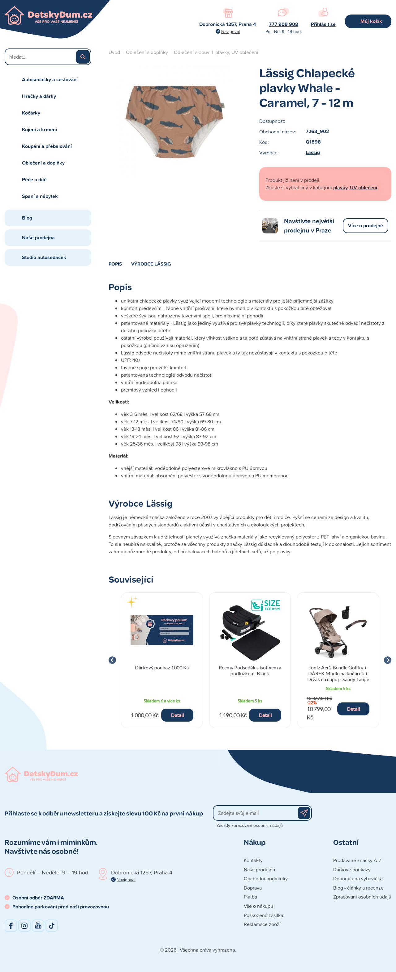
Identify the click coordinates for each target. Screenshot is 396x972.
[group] (162, 660)
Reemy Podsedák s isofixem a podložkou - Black (250, 670)
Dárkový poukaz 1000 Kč (162, 667)
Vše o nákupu (258, 906)
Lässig (313, 152)
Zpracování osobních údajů (362, 896)
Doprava (253, 887)
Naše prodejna (38, 237)
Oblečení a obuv (191, 52)
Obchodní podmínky (266, 878)
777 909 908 (283, 24)
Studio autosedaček (44, 257)
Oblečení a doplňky (43, 162)
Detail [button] (177, 715)
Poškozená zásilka (263, 915)
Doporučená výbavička (357, 878)
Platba (250, 896)
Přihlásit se (323, 24)
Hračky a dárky (39, 96)
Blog (27, 217)
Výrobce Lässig (151, 264)
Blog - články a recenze (358, 887)
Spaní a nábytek (40, 196)
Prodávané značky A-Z (357, 860)
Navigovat (230, 31)
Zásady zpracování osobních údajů (250, 825)
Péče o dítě (34, 179)
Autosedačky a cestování (50, 79)
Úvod (114, 52)
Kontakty (253, 860)
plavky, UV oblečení (236, 52)
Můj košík (371, 21)
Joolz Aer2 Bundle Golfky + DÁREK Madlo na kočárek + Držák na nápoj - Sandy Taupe (338, 673)
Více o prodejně (365, 225)
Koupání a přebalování (47, 146)
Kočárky (31, 112)
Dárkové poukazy (352, 869)
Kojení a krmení (39, 129)
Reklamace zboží (262, 924)
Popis (115, 264)
